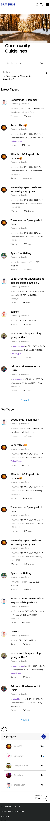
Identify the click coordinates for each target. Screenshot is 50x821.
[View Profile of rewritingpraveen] (20, 262)
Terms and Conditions (12, 811)
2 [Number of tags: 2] (43, 756)
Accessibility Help (10, 807)
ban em (15, 311)
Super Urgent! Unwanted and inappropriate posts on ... (27, 280)
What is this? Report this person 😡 (25, 156)
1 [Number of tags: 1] (43, 766)
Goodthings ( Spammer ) (25, 99)
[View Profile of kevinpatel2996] (20, 765)
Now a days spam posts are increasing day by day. (26, 189)
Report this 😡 (19, 125)
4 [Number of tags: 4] (43, 746)
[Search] (25, 63)
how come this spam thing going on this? (26, 335)
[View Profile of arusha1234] (15, 207)
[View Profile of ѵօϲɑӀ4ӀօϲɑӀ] (18, 379)
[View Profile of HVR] (15, 291)
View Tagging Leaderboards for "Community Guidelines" (25, 736)
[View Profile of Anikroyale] (15, 299)
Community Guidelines (20, 104)
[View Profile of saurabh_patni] (19, 346)
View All (25, 400)
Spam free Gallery (21, 253)
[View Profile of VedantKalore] (16, 141)
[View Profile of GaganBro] (18, 775)
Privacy (5, 816)
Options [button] (42, 73)
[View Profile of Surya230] (17, 134)
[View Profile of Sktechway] (18, 756)
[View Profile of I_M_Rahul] (15, 240)
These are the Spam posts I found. (26, 222)
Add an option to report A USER (25, 368)
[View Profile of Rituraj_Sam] (18, 109)
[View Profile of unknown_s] (15, 174)
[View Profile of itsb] (14, 321)
